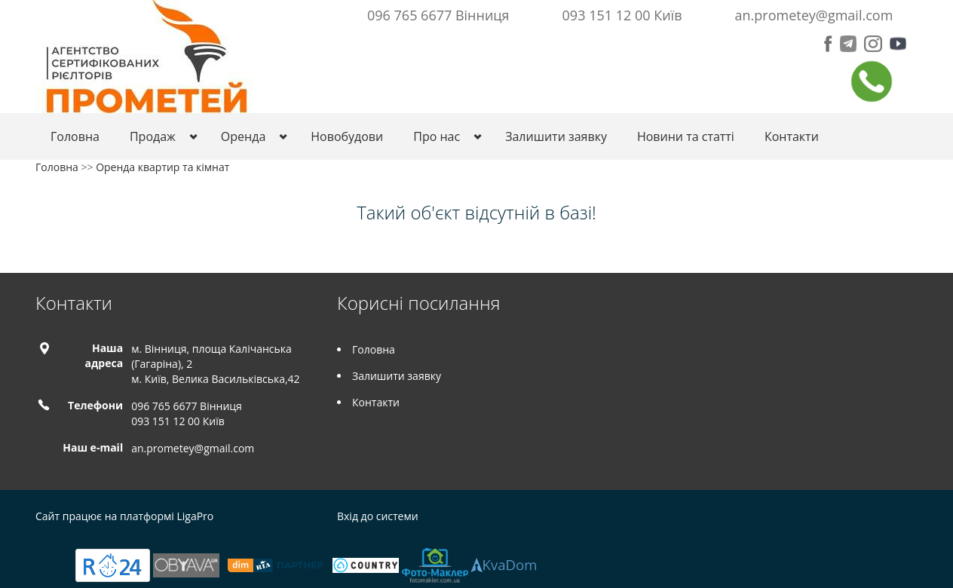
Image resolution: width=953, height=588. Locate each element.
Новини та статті (685, 136)
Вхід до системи (377, 516)
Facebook (815, 518)
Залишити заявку (556, 136)
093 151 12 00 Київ (622, 15)
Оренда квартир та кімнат (162, 167)
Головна (75, 136)
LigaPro (194, 516)
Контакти (792, 136)
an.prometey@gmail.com (814, 15)
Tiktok (909, 518)
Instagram (876, 518)
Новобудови (347, 136)
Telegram (843, 518)
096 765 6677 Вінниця (438, 15)
